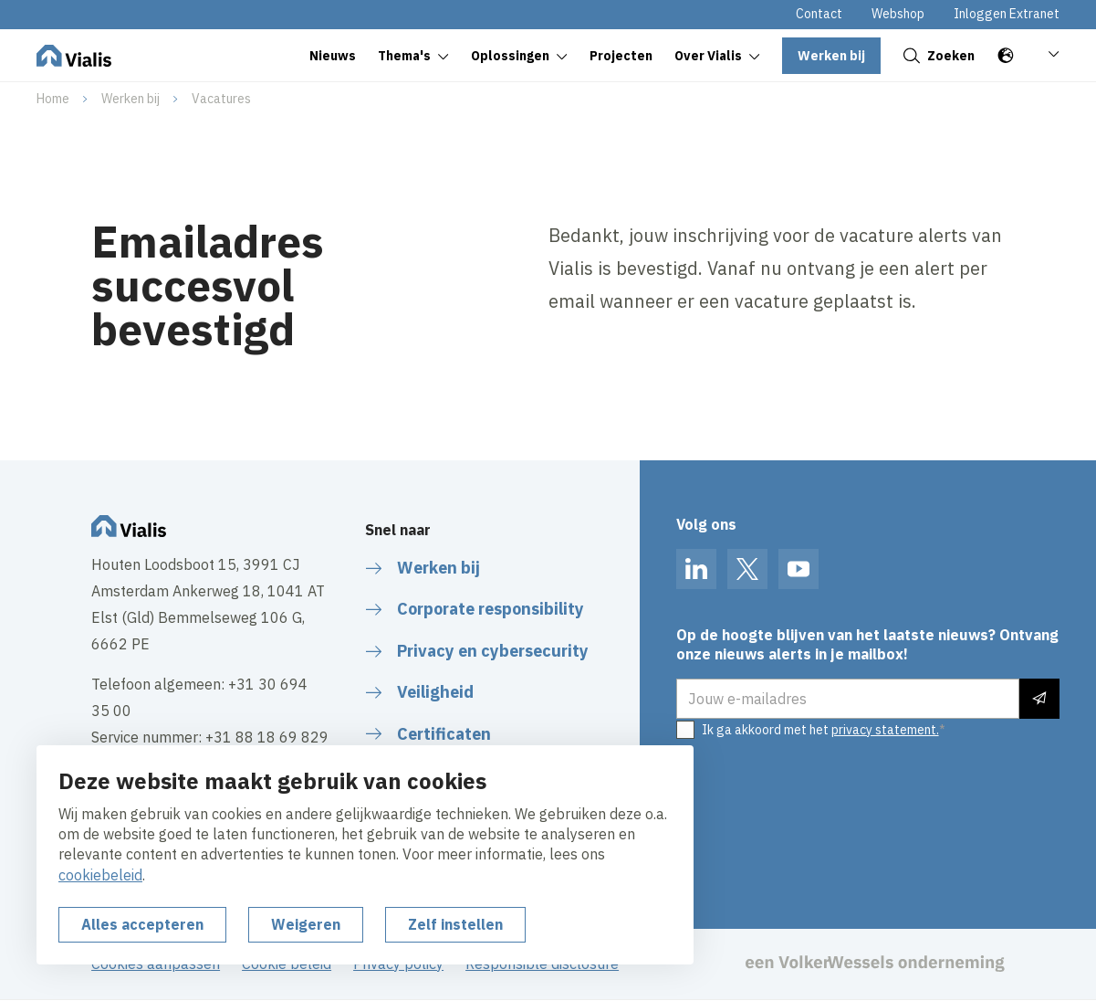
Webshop (898, 13)
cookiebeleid (100, 875)
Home (53, 98)
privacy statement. (885, 730)
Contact (819, 13)
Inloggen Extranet (1006, 13)
